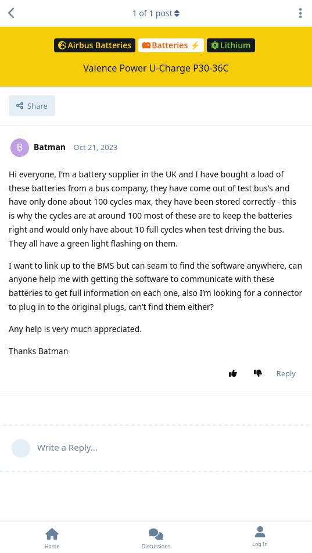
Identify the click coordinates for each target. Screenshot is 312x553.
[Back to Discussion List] (11, 13)
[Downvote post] (260, 374)
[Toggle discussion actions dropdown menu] (300, 13)
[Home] (52, 537)
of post (156, 13)
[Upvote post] (235, 374)
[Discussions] (156, 537)
